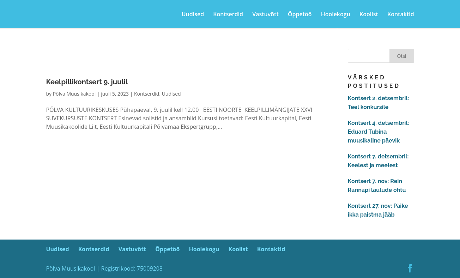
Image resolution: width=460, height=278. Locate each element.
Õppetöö (300, 15)
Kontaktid (400, 15)
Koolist (368, 15)
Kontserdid (228, 15)
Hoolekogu (335, 15)
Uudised (193, 15)
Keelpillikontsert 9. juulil (87, 82)
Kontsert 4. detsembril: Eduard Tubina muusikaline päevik (378, 132)
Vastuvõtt (265, 15)
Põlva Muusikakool (74, 93)
